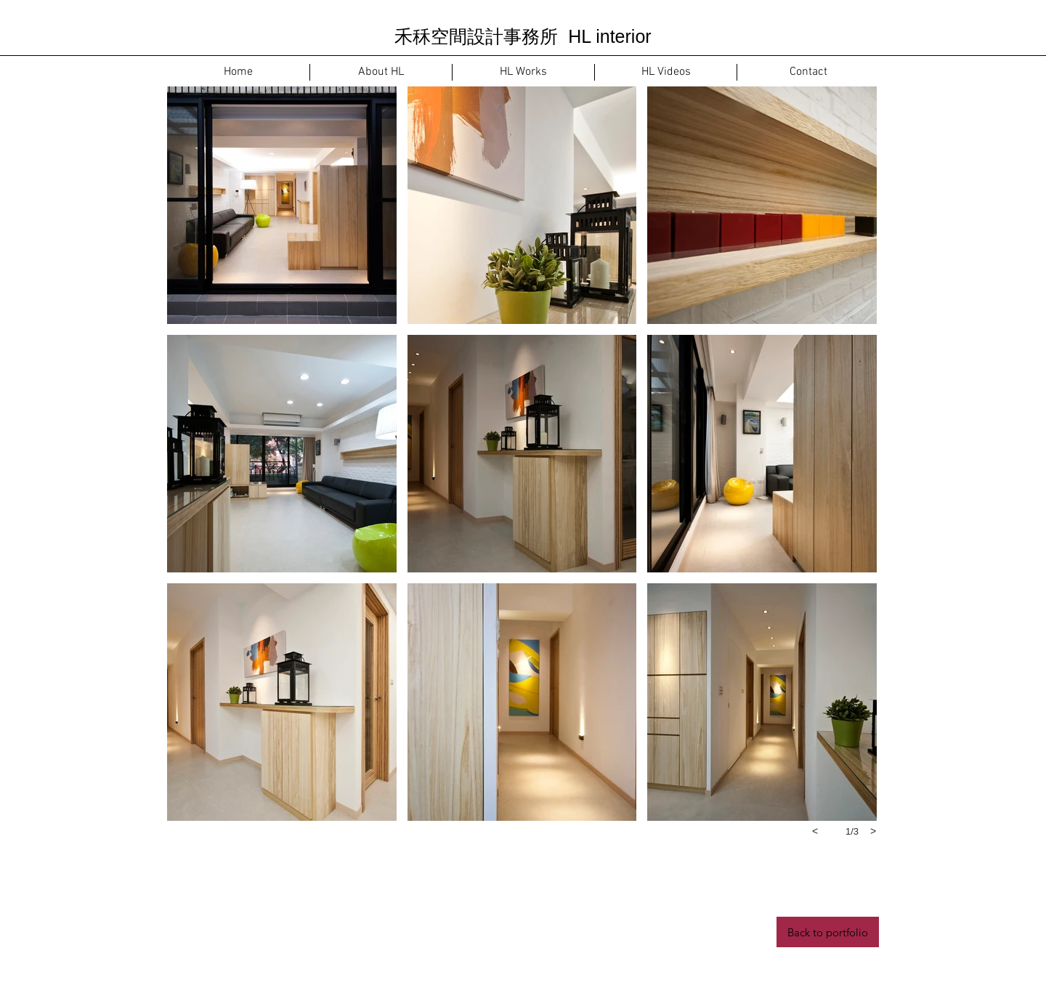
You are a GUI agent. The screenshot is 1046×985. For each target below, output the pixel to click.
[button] (282, 205)
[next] (873, 831)
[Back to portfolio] (828, 932)
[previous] (815, 831)
